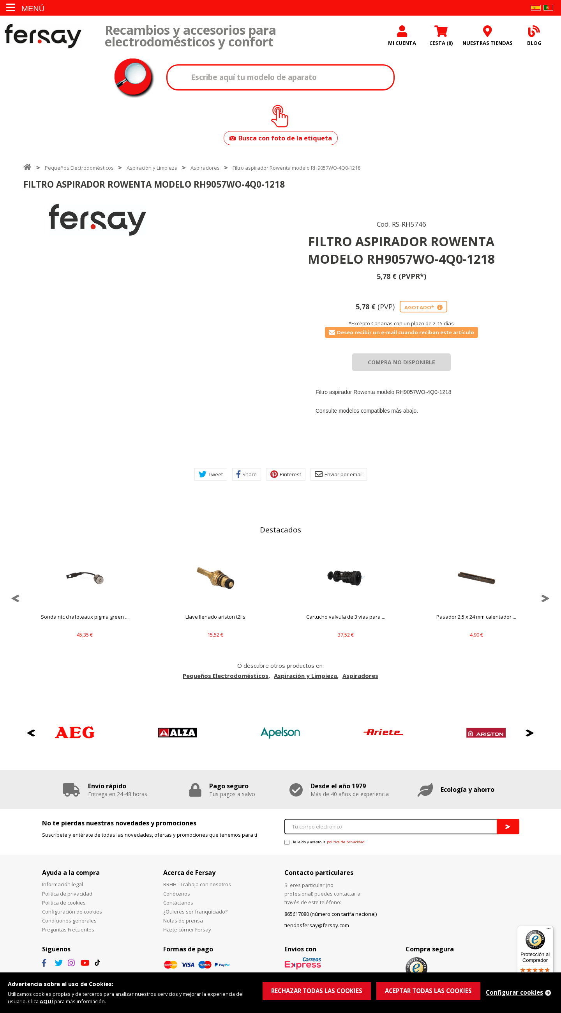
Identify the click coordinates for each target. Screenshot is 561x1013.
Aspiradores (205, 167)
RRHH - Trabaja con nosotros (197, 884)
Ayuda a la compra (71, 872)
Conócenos (176, 893)
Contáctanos (178, 902)
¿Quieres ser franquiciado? (195, 911)
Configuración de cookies (72, 911)
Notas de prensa (183, 920)
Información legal (62, 884)
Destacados (280, 530)
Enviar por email (339, 474)
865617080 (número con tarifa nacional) (330, 913)
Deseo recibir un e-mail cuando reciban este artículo (401, 332)
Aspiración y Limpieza (152, 167)
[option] (97, 220)
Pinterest (285, 474)
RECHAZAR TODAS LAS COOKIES (316, 991)
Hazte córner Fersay (187, 929)
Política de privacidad (67, 893)
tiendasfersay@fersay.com (316, 925)
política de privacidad (346, 841)
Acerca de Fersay (189, 872)
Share (246, 474)
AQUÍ (46, 1001)
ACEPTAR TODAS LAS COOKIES (428, 991)
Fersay (43, 36)
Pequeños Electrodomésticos (79, 167)
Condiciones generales (69, 920)
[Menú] (548, 930)
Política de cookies (64, 902)
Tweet (211, 474)
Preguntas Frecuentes (68, 929)
